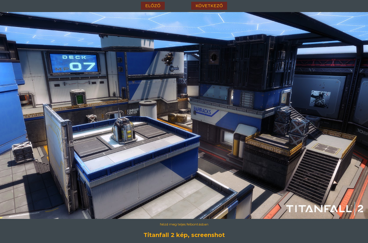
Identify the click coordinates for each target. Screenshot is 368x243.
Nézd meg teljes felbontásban (184, 224)
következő (209, 5)
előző (152, 5)
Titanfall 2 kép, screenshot (184, 235)
